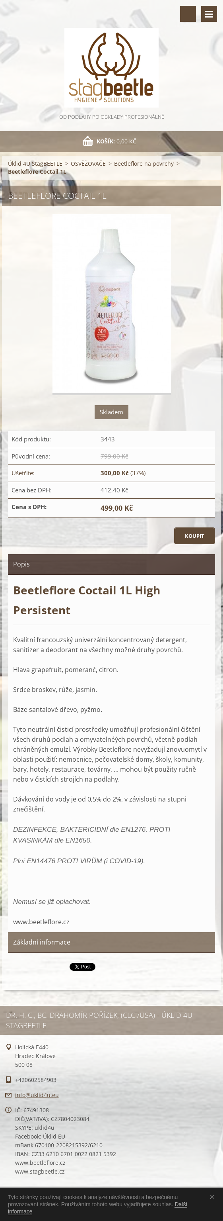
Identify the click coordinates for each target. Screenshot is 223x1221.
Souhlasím (214, 1197)
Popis (21, 564)
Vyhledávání (188, 14)
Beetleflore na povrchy (144, 163)
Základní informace (41, 942)
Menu (209, 14)
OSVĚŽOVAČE (88, 163)
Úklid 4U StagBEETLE (35, 163)
